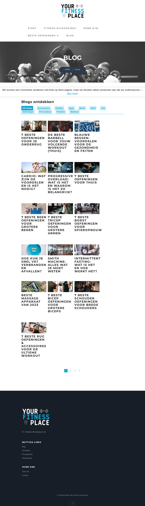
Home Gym (90, 28)
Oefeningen (28, 112)
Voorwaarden (27, 458)
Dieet (93, 108)
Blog (70, 35)
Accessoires (44, 108)
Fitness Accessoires (60, 28)
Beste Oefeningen (43, 35)
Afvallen (59, 108)
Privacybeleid (27, 454)
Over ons (25, 472)
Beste (82, 108)
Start (32, 28)
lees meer (72, 93)
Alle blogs (27, 108)
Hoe (103, 108)
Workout (74, 112)
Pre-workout (45, 112)
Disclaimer (26, 451)
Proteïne (61, 112)
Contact (25, 475)
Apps (71, 108)
